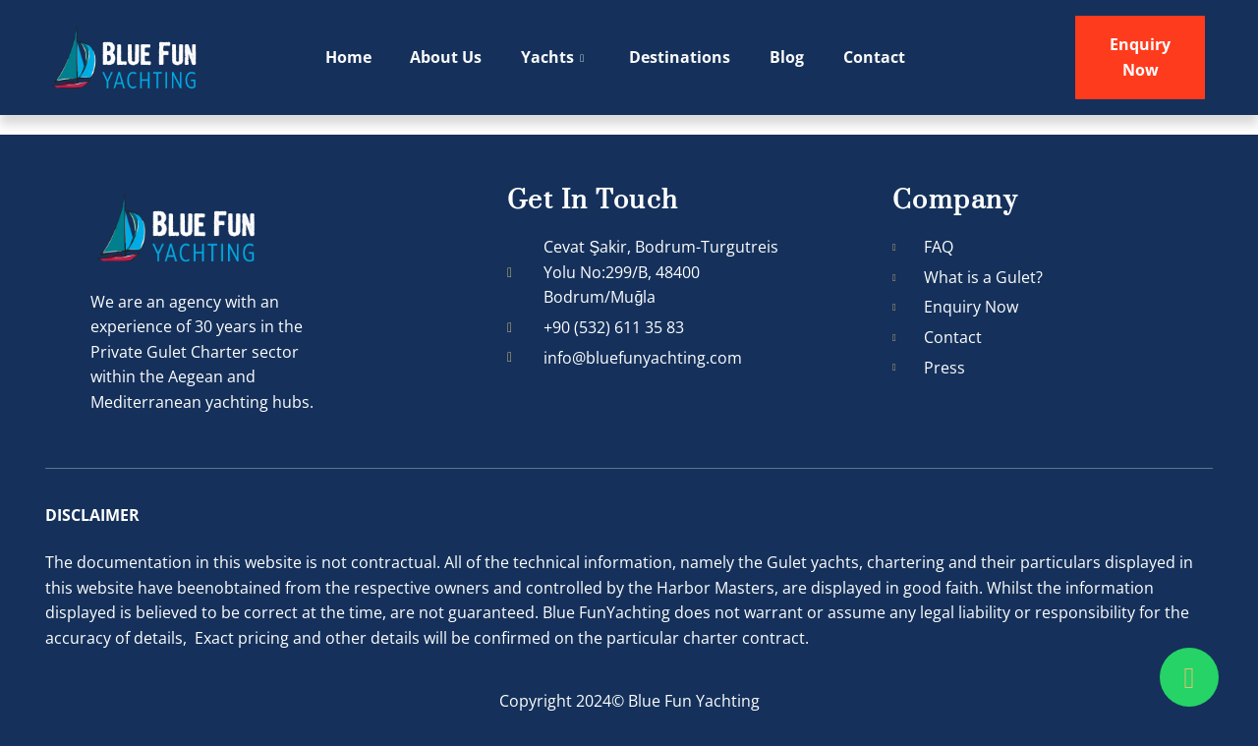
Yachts (553, 58)
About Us (447, 57)
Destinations (680, 57)
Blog (788, 57)
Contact (875, 57)
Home (348, 57)
